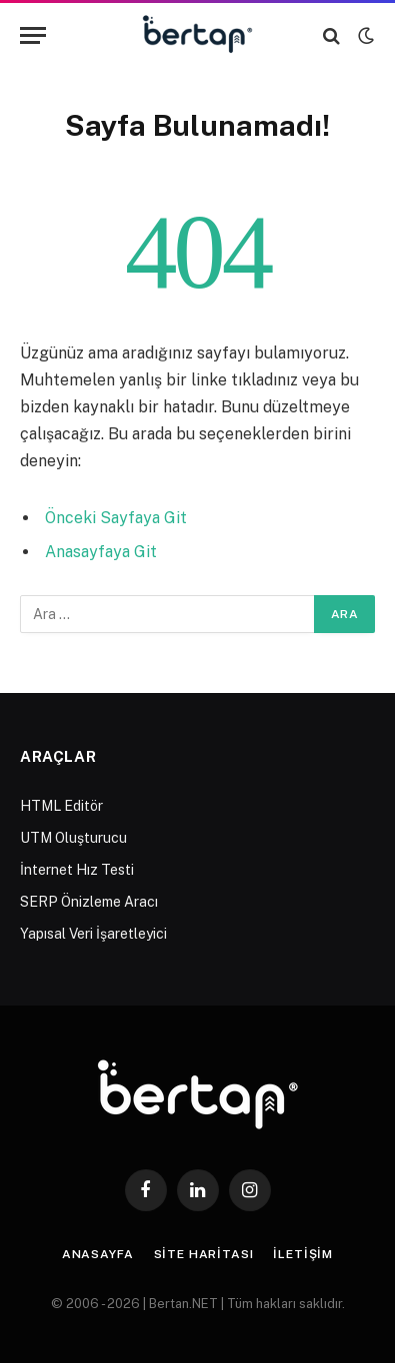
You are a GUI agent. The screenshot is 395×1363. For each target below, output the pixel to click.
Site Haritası (204, 1254)
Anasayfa (98, 1254)
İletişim (303, 1254)
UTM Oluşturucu (73, 838)
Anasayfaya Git (101, 551)
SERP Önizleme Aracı (89, 902)
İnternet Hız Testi (77, 870)
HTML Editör (61, 806)
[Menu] (33, 35)
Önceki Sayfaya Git (116, 517)
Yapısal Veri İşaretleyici (93, 934)
